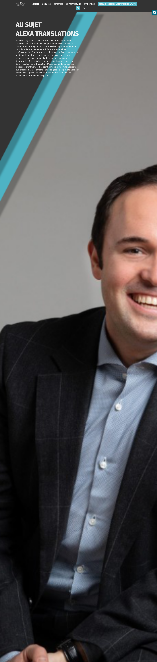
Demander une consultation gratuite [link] (117, 4)
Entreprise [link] (89, 4)
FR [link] (78, 8)
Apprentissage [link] (73, 4)
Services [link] (46, 4)
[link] (154, 12)
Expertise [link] (58, 4)
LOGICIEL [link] (35, 4)
